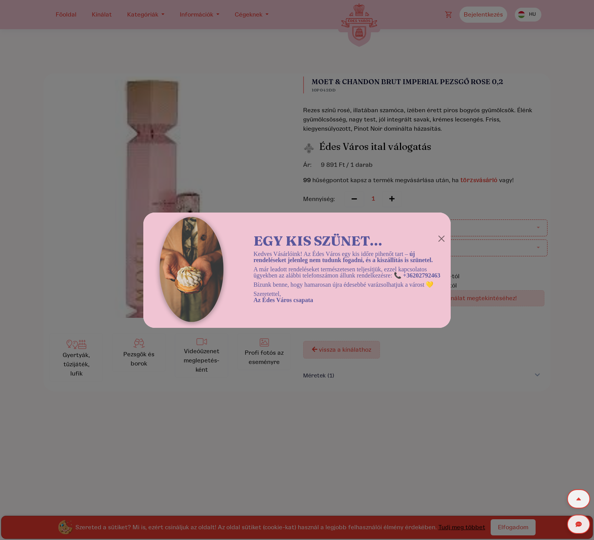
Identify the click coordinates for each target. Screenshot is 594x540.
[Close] (441, 238)
